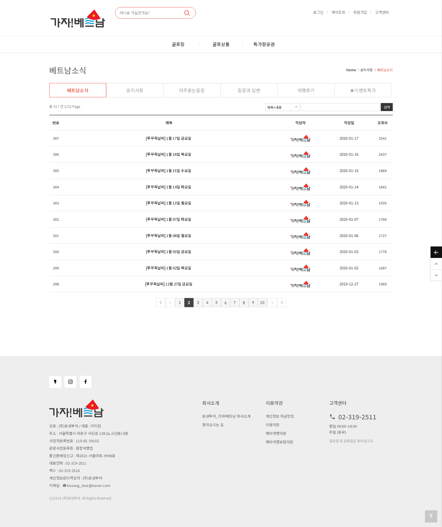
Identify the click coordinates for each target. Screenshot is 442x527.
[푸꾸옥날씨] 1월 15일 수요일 (168, 170)
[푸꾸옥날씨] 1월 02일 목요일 (168, 268)
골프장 (178, 44)
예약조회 (338, 12)
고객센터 (382, 12)
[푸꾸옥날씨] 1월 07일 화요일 (168, 219)
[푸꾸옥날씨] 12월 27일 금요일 (168, 284)
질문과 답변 (249, 90)
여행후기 (306, 90)
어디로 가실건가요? (135, 12)
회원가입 (360, 12)
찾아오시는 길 (213, 424)
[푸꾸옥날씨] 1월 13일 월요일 (168, 203)
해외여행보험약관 (279, 442)
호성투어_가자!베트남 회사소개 (226, 416)
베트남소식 (77, 90)
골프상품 (221, 44)
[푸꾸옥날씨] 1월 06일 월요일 (168, 235)
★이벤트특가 (363, 90)
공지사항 (134, 90)
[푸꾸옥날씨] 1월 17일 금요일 (168, 138)
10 (262, 302)
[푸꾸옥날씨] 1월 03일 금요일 (168, 251)
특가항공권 (264, 44)
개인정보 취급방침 (280, 416)
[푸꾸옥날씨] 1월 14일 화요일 (168, 187)
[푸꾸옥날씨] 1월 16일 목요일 (168, 154)
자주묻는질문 (192, 90)
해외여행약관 (276, 433)
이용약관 (272, 424)
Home (351, 69)
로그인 (318, 12)
